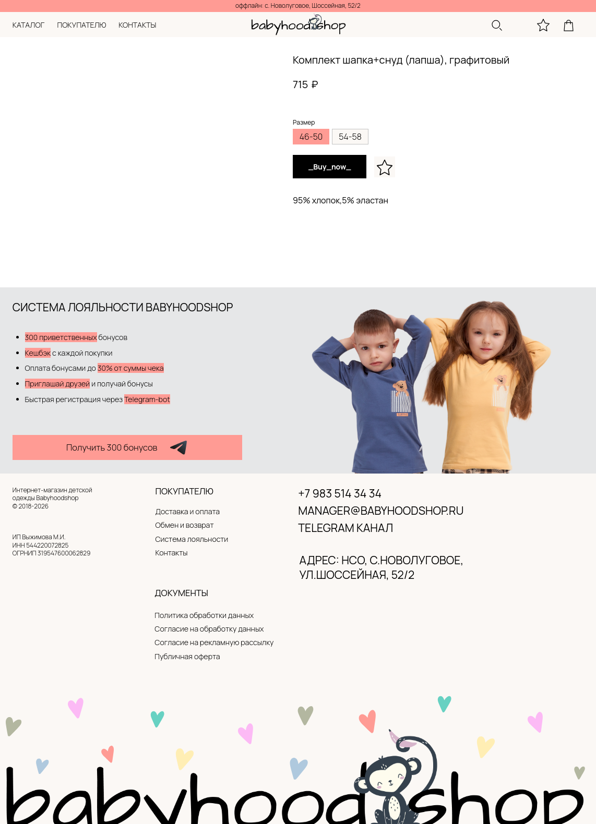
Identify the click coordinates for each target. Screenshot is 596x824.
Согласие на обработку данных (209, 629)
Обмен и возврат (185, 525)
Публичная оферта (187, 656)
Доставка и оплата (188, 511)
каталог (28, 25)
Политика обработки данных (204, 615)
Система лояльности (192, 539)
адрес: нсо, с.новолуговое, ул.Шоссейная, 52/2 (382, 566)
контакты (137, 25)
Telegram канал (345, 527)
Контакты (172, 553)
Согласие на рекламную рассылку (213, 642)
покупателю (81, 25)
